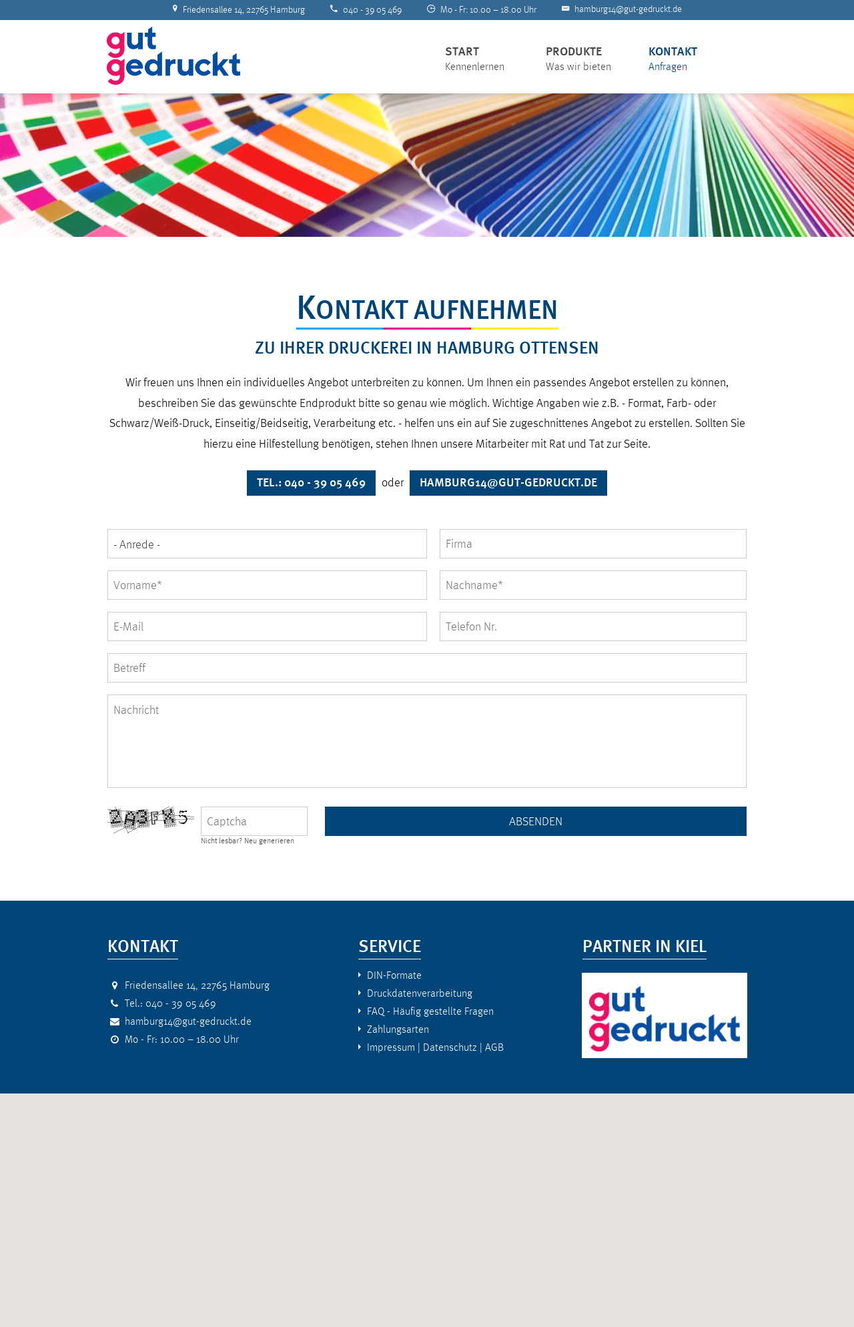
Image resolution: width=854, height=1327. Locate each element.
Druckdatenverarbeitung (419, 993)
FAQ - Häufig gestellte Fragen (430, 1011)
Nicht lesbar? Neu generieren (247, 841)
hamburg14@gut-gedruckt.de (628, 9)
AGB (494, 1047)
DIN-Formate (394, 975)
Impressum (391, 1047)
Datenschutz (450, 1047)
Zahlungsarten (398, 1029)
